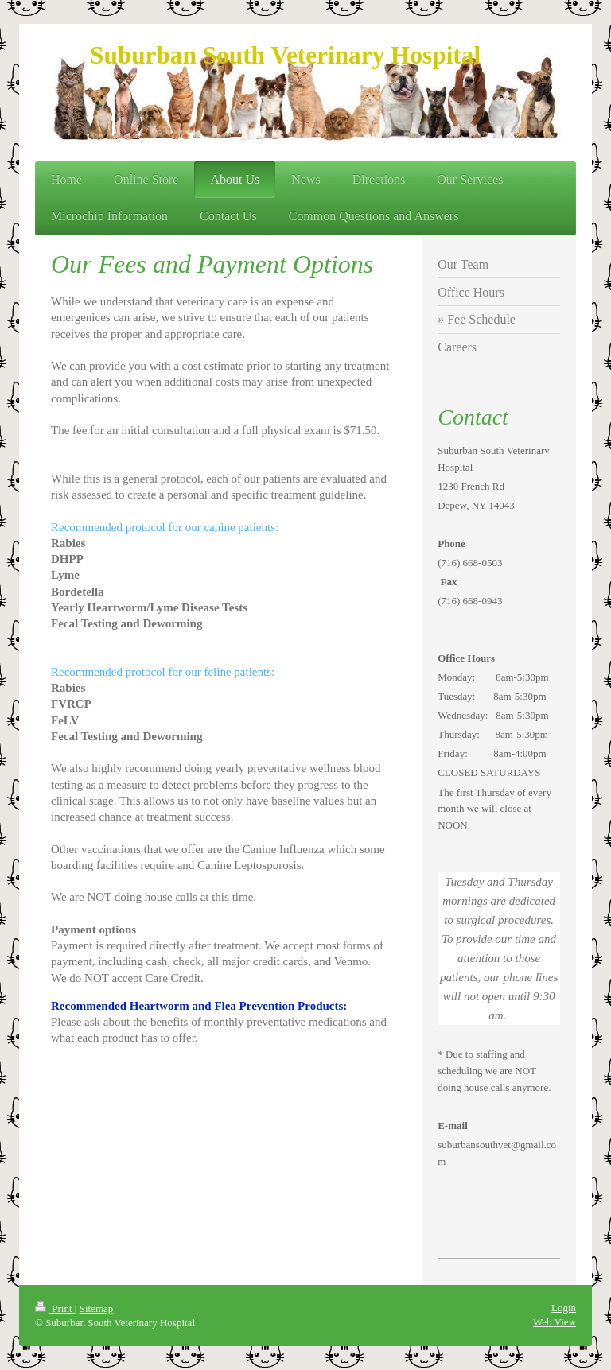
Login (563, 1308)
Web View (554, 1322)
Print (55, 1308)
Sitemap (97, 1308)
